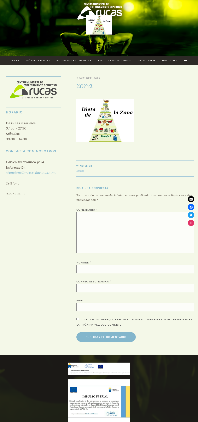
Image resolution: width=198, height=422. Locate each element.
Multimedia (169, 60)
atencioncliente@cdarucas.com (30, 172)
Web (79, 300)
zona (105, 169)
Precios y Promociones (114, 60)
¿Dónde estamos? (38, 60)
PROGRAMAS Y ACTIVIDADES (74, 60)
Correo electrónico (94, 281)
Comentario (86, 209)
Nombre (83, 262)
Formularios (147, 60)
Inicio (15, 60)
